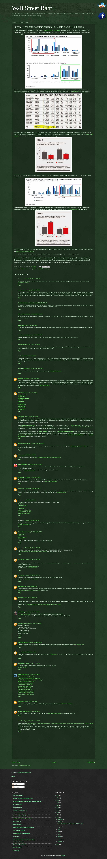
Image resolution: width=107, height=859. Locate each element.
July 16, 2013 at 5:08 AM (34, 344)
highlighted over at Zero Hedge (52, 30)
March (59, 836)
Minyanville (16, 836)
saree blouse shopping (24, 335)
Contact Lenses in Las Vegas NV (26, 676)
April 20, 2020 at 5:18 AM (30, 652)
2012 (58, 817)
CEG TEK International (24, 314)
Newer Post (16, 762)
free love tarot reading (23, 524)
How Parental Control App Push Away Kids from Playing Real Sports (44, 604)
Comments (15, 787)
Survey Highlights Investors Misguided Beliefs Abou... (71, 823)
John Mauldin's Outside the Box (21, 833)
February (60, 839)
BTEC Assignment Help (24, 443)
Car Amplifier (21, 508)
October (60, 821)
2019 (58, 800)
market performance (34, 269)
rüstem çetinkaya (22, 344)
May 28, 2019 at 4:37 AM (31, 586)
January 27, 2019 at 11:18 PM (34, 532)
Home (54, 762)
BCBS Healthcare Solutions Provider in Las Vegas (30, 680)
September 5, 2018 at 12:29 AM (33, 477)
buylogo (20, 635)
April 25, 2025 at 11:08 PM (33, 721)
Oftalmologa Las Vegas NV (24, 687)
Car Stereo (20, 503)
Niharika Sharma (22, 711)
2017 (58, 805)
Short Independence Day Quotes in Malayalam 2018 (48, 457)
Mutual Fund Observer (19, 842)
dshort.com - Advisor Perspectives (22, 818)
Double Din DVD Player (24, 513)
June (59, 829)
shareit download (22, 537)
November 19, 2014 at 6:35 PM (31, 378)
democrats (20, 269)
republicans (42, 269)
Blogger (63, 855)
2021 (58, 795)
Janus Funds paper (74, 209)
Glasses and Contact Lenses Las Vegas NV (29, 678)
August (60, 827)
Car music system (22, 505)
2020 (58, 798)
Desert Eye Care (22, 674)
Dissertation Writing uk (24, 368)
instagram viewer (61, 492)
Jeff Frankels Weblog (19, 830)
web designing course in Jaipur (79, 446)
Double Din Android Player (24, 510)
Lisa (19, 500)
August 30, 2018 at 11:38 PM (35, 464)
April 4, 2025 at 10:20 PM (33, 711)
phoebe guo (21, 416)
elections (26, 269)
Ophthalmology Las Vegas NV (25, 686)
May (59, 831)
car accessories (22, 507)
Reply (19, 285)
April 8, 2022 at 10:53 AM (33, 674)
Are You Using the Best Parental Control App (29, 590)
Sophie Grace (21, 488)
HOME (13, 776)
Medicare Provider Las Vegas (25, 683)
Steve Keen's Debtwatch (19, 844)
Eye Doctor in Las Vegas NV (25, 689)
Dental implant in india (29, 470)
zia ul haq (20, 356)
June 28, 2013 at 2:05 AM (37, 314)
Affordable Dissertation (55, 371)
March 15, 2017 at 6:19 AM (30, 392)
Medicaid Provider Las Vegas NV (26, 681)
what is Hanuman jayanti (51, 481)
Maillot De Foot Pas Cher (28, 425)
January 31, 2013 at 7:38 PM (33, 290)
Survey (47, 269)
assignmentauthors (23, 642)
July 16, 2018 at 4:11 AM (29, 455)
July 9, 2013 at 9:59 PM (36, 335)
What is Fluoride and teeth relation (29, 579)
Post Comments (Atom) (24, 765)
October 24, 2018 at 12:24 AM (33, 488)
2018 (58, 802)
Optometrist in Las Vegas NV (25, 684)
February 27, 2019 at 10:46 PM (32, 547)
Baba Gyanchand (22, 464)
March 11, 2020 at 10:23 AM (34, 623)
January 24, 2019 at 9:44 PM (32, 520)
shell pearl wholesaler (66, 703)
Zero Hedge (16, 850)
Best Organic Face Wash (54, 713)
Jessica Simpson (22, 612)
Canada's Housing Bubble (20, 810)
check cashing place (44, 385)
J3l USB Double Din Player (24, 511)
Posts (14, 784)
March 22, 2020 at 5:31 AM (35, 642)
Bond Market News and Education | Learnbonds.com (27, 801)
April (59, 834)
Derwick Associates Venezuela (26, 302)
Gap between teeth (33, 566)
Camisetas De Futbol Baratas (25, 434)
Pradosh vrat (54, 654)
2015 (58, 810)
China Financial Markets (19, 813)
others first (21, 325)
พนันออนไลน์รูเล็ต (22, 667)
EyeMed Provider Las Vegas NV (26, 691)
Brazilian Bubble (17, 804)
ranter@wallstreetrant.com (24, 772)
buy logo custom (22, 623)
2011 (58, 844)
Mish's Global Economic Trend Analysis (24, 839)
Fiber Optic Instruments (24, 614)
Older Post (91, 762)
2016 (58, 807)
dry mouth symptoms (32, 567)
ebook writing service (78, 644)
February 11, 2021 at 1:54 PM (32, 663)
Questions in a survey (23, 282)
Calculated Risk (17, 807)
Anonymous (21, 547)
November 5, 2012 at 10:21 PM (32, 278)
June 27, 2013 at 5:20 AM (41, 302)
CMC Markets (76, 91)
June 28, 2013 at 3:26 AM (30, 325)
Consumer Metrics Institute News (22, 816)
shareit (19, 535)
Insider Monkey (17, 824)
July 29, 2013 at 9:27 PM (37, 368)
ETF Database (17, 821)
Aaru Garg (20, 652)
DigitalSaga (21, 701)
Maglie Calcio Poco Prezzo (85, 427)
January (60, 841)
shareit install (21, 534)
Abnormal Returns (18, 795)
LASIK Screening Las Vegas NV (26, 692)
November (60, 819)
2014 (58, 812)
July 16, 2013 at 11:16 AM (30, 356)
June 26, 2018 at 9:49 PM (37, 443)
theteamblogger (22, 532)
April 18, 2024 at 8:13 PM (31, 701)
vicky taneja (21, 477)
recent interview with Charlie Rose (25, 251)
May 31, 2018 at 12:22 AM (31, 416)
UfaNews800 (21, 663)
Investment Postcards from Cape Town (23, 827)
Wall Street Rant (32, 8)
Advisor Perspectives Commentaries (23, 798)
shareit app (21, 539)
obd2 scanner (21, 290)
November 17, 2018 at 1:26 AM (28, 500)
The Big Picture (17, 847)
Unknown (20, 378)
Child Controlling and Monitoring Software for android (33, 551)
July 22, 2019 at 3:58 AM (34, 612)
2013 (58, 814)
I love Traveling (22, 721)
